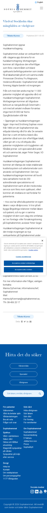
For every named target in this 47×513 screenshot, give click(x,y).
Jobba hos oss (30, 441)
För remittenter (30, 422)
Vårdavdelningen (10, 416)
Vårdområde (24, 366)
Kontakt (6, 469)
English (40, 2)
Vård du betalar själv (12, 413)
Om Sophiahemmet (32, 428)
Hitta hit (6, 466)
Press (26, 444)
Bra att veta (8, 419)
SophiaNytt (28, 447)
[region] (23, 256)
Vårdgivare (23, 382)
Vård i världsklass (11, 436)
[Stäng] (42, 240)
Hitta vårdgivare (30, 410)
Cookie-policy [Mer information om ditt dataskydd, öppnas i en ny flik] (33, 250)
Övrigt (6, 463)
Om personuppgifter (12, 476)
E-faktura (27, 438)
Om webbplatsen (10, 472)
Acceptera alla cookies (23, 269)
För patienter (9, 407)
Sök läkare (28, 413)
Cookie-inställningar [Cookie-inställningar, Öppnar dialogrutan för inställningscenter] (23, 257)
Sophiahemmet (30, 432)
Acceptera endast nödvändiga (23, 263)
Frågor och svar (10, 422)
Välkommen (8, 410)
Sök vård (28, 407)
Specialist (23, 374)
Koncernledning (30, 435)
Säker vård (7, 439)
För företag (28, 419)
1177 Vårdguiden (10, 479)
